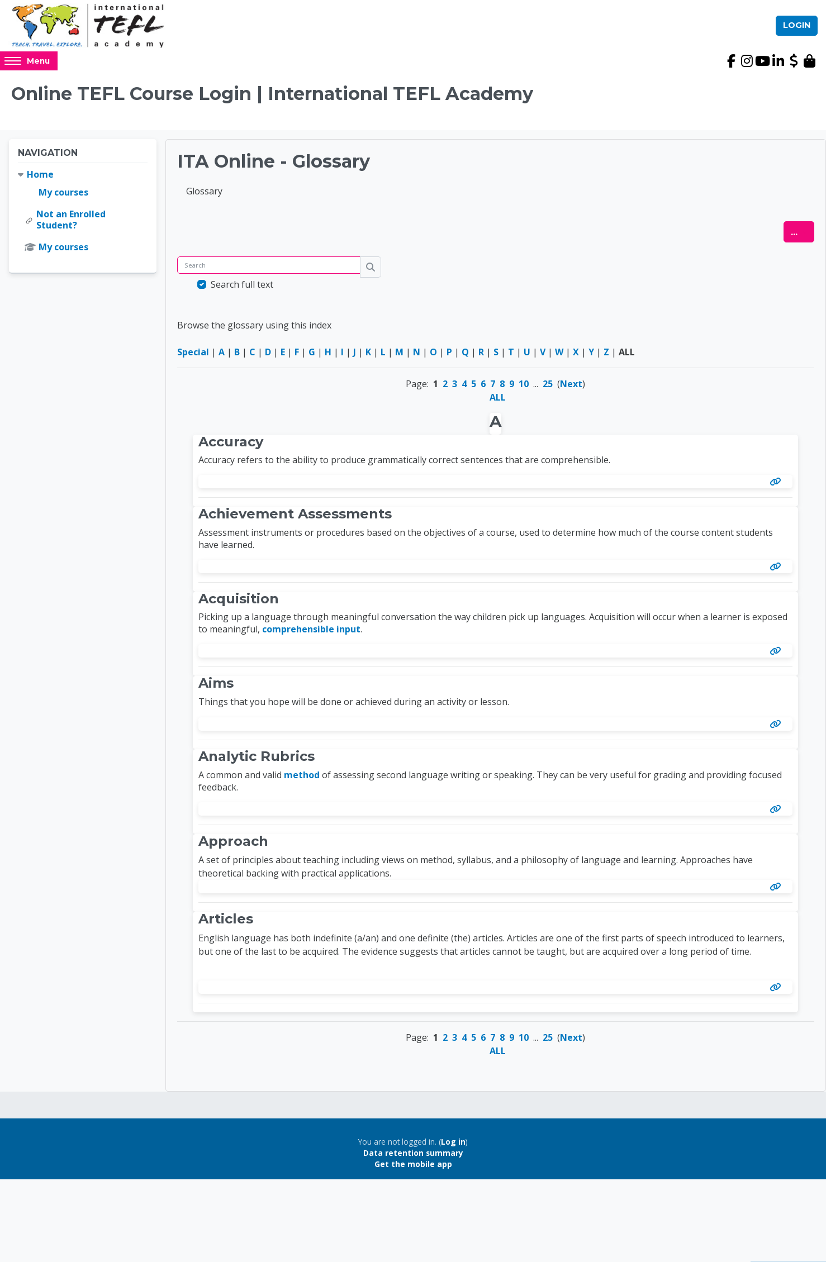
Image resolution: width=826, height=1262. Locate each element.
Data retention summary (413, 1157)
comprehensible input (311, 633)
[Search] (268, 269)
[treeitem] (83, 215)
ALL (498, 402)
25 (548, 388)
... (802, 235)
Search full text (242, 289)
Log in (453, 1145)
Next (571, 388)
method (302, 779)
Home (40, 178)
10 (524, 388)
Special (193, 356)
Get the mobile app (413, 1168)
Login (796, 27)
